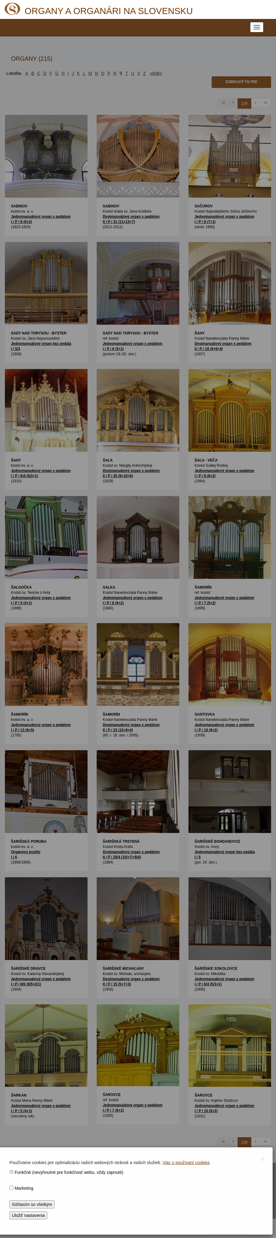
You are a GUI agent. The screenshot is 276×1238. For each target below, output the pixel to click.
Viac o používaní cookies (186, 1162)
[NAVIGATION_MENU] (256, 27)
